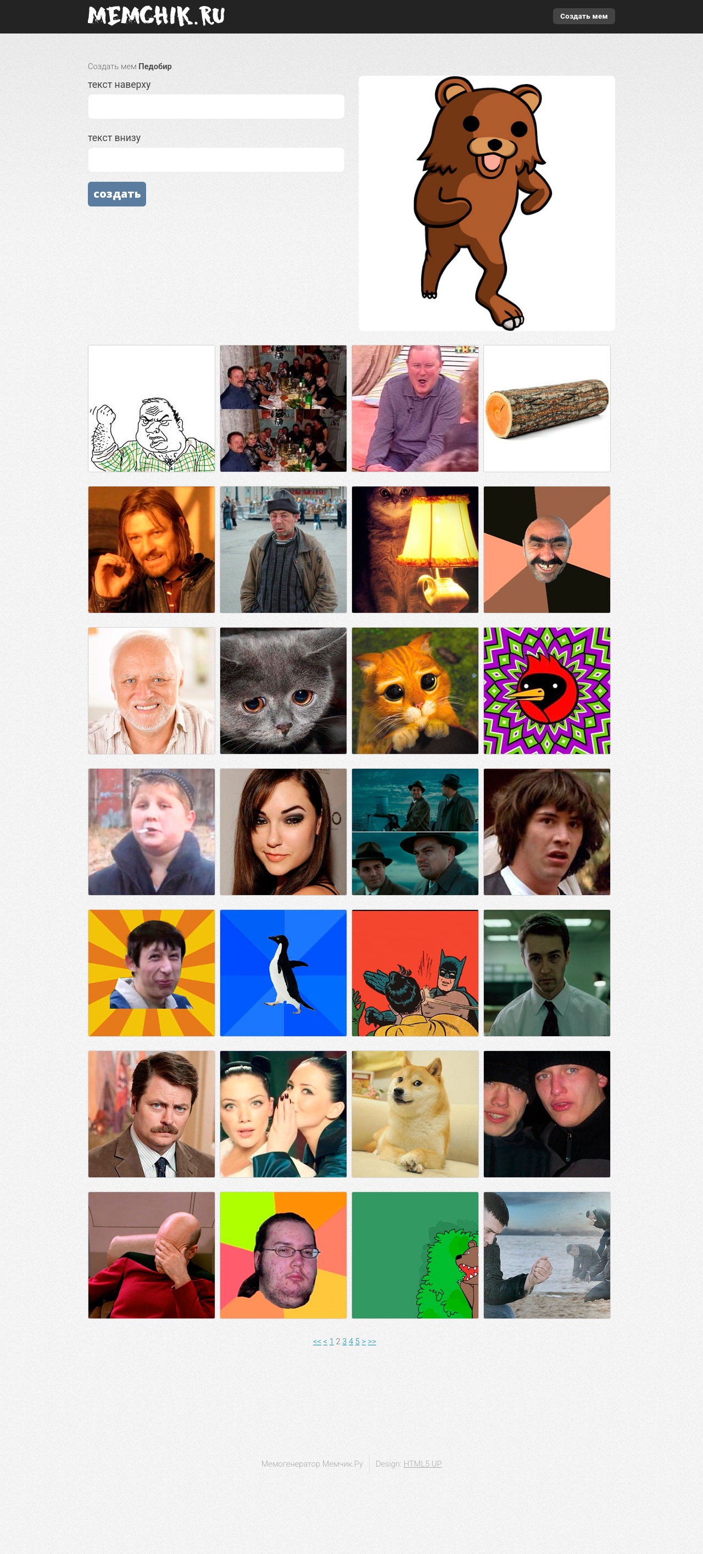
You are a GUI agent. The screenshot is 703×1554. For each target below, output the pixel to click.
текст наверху (216, 99)
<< (317, 1341)
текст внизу (216, 152)
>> (372, 1341)
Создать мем (584, 16)
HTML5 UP (423, 1464)
